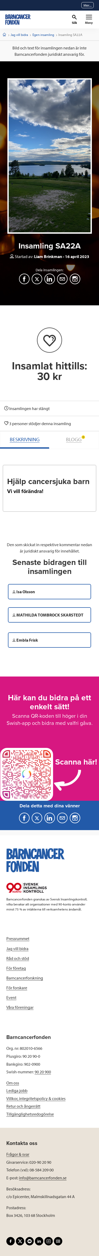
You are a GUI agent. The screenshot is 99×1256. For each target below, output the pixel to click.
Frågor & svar (17, 1154)
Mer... (87, 5)
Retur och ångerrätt (23, 1106)
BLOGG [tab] (75, 439)
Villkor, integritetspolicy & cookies (35, 1098)
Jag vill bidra (19, 35)
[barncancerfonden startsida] (18, 19)
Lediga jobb (16, 1090)
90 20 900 (43, 1071)
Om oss (12, 1082)
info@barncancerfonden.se (43, 1177)
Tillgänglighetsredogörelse (30, 1114)
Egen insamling (43, 35)
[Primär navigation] (89, 19)
